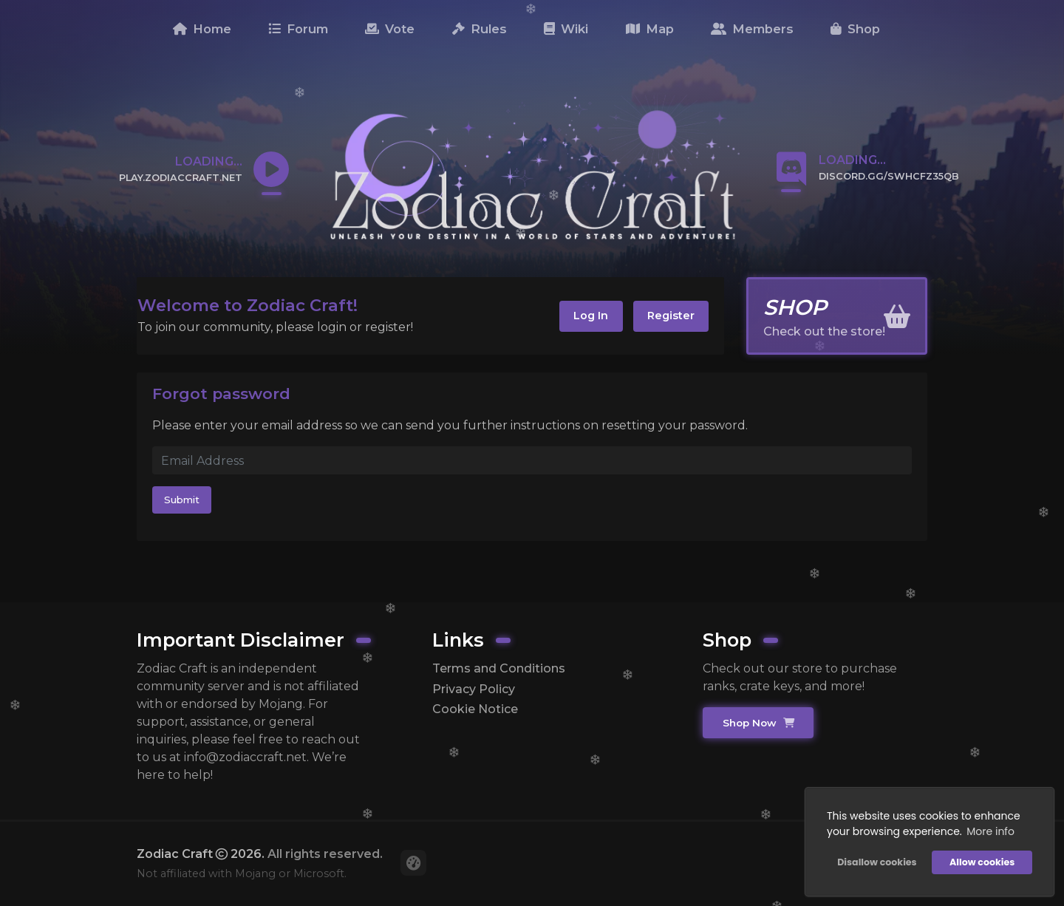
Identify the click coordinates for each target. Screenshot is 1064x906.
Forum (298, 28)
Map (650, 28)
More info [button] (990, 831)
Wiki (566, 28)
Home (202, 28)
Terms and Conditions (498, 668)
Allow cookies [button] (981, 862)
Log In (590, 315)
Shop (855, 28)
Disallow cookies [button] (876, 862)
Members (752, 28)
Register (671, 315)
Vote (390, 28)
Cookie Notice (475, 709)
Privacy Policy (473, 689)
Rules (479, 28)
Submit (182, 499)
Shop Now (758, 723)
